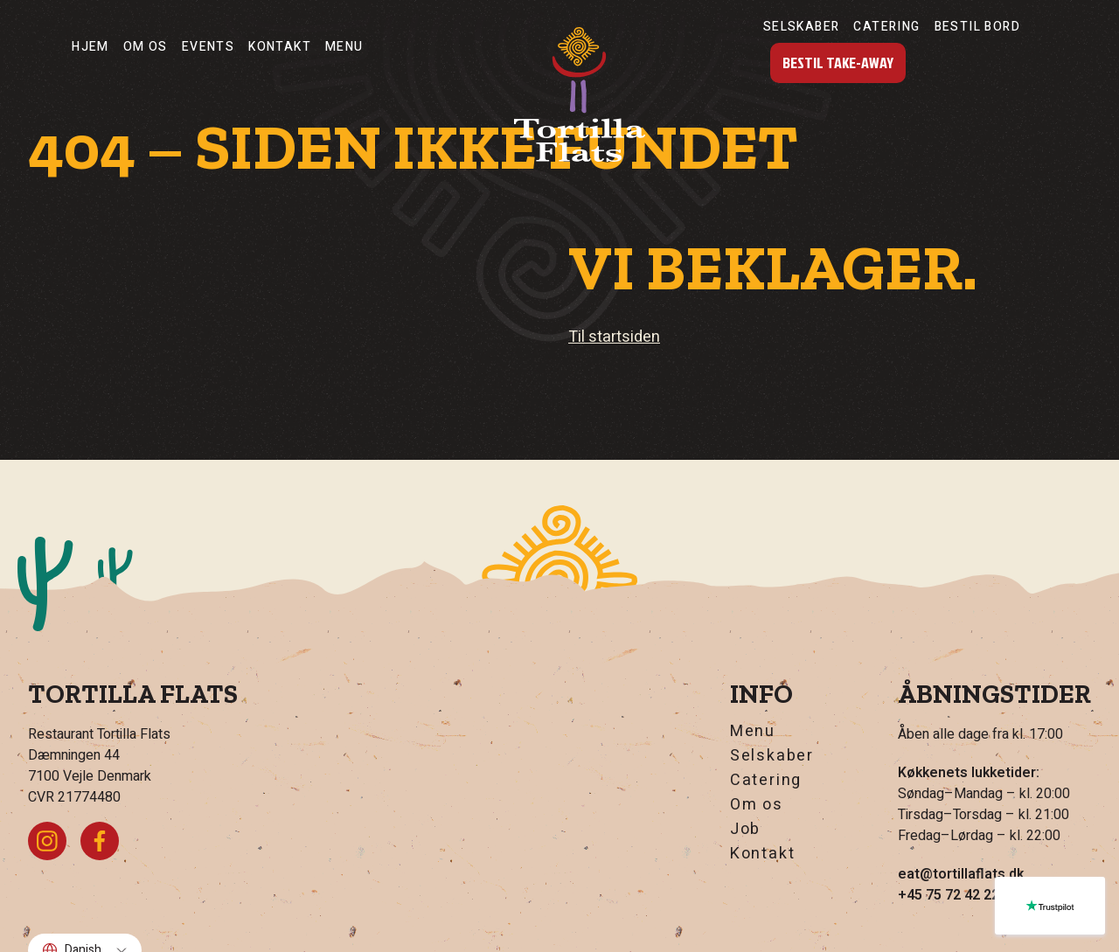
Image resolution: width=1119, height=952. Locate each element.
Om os (145, 47)
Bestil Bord (977, 26)
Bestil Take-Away (837, 62)
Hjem (90, 47)
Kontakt (279, 47)
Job (745, 829)
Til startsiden (614, 337)
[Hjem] (579, 94)
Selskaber (801, 26)
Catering (886, 26)
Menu (344, 47)
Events (208, 47)
